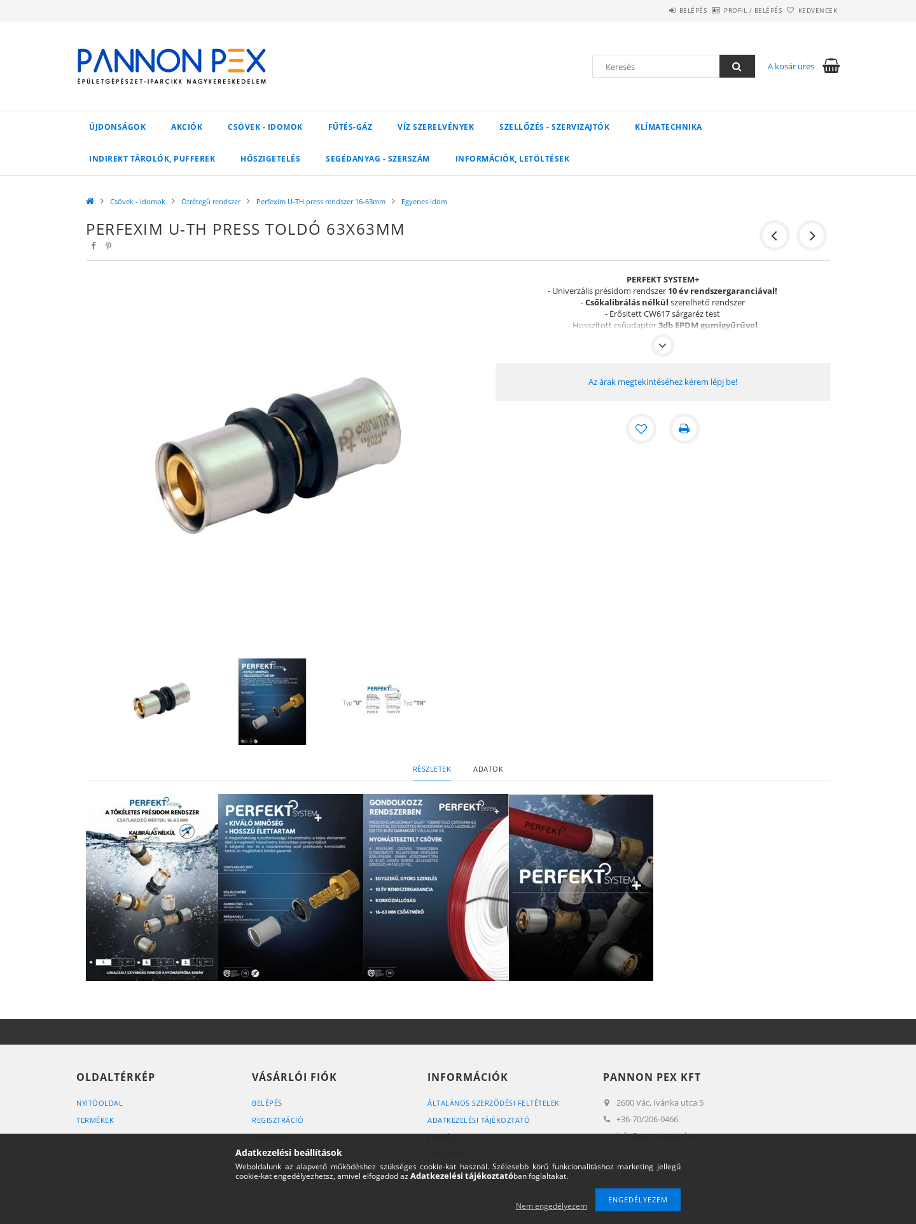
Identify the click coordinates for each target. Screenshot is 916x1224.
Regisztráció (277, 1120)
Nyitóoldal (99, 1103)
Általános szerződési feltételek (493, 1103)
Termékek (95, 1120)
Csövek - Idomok (265, 127)
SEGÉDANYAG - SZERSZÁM (378, 158)
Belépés (658, 10)
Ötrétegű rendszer (210, 201)
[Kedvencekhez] (641, 429)
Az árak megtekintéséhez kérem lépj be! (662, 381)
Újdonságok (117, 127)
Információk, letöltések (512, 158)
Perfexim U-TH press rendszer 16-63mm (320, 201)
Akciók (186, 127)
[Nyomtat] (684, 429)
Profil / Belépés (732, 10)
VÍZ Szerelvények (436, 127)
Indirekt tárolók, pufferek (152, 158)
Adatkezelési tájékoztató (478, 1120)
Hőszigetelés (270, 158)
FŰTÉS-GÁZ (350, 127)
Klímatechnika (668, 127)
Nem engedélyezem (551, 1205)
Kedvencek (811, 10)
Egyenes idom (424, 201)
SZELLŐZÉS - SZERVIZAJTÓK (554, 127)
